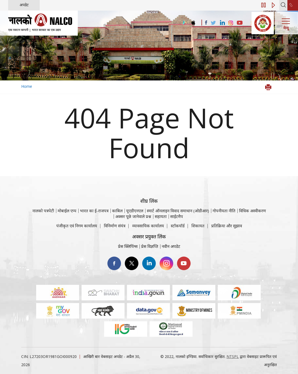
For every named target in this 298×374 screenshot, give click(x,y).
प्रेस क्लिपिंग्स (128, 246)
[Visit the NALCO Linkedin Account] (222, 23)
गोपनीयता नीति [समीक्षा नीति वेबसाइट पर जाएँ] (224, 222)
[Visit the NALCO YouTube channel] (240, 23)
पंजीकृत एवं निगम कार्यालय (76, 229)
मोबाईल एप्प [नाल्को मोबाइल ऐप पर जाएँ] (67, 222)
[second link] (292, 5)
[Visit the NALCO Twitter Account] (213, 23)
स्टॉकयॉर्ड (178, 229)
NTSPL (232, 356)
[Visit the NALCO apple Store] (193, 21)
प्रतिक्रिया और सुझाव (226, 229)
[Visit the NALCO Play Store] (184, 23)
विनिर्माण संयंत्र (114, 229)
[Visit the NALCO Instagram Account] (231, 23)
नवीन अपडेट (171, 246)
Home (26, 86)
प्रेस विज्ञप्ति (149, 246)
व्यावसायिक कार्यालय (148, 229)
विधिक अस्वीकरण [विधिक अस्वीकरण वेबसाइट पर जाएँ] (252, 222)
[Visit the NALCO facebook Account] (206, 23)
